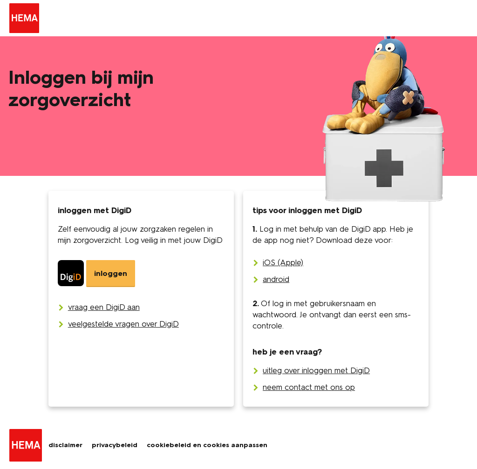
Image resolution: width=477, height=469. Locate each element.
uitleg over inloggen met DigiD (316, 370)
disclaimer (65, 445)
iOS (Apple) (283, 262)
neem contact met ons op (309, 387)
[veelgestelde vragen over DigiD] (123, 323)
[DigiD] (96, 273)
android (276, 279)
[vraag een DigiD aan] (104, 307)
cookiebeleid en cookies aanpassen (207, 445)
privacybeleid (114, 445)
